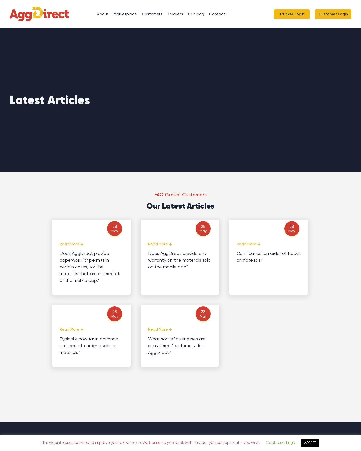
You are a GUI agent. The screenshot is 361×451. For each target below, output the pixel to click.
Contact (217, 14)
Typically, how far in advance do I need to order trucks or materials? (89, 345)
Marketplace (125, 14)
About (103, 14)
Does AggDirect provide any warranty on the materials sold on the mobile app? (179, 260)
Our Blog (196, 14)
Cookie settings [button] (280, 442)
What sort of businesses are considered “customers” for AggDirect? (177, 345)
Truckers (175, 14)
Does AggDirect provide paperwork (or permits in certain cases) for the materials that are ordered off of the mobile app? (90, 267)
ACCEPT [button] (310, 443)
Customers (152, 14)
